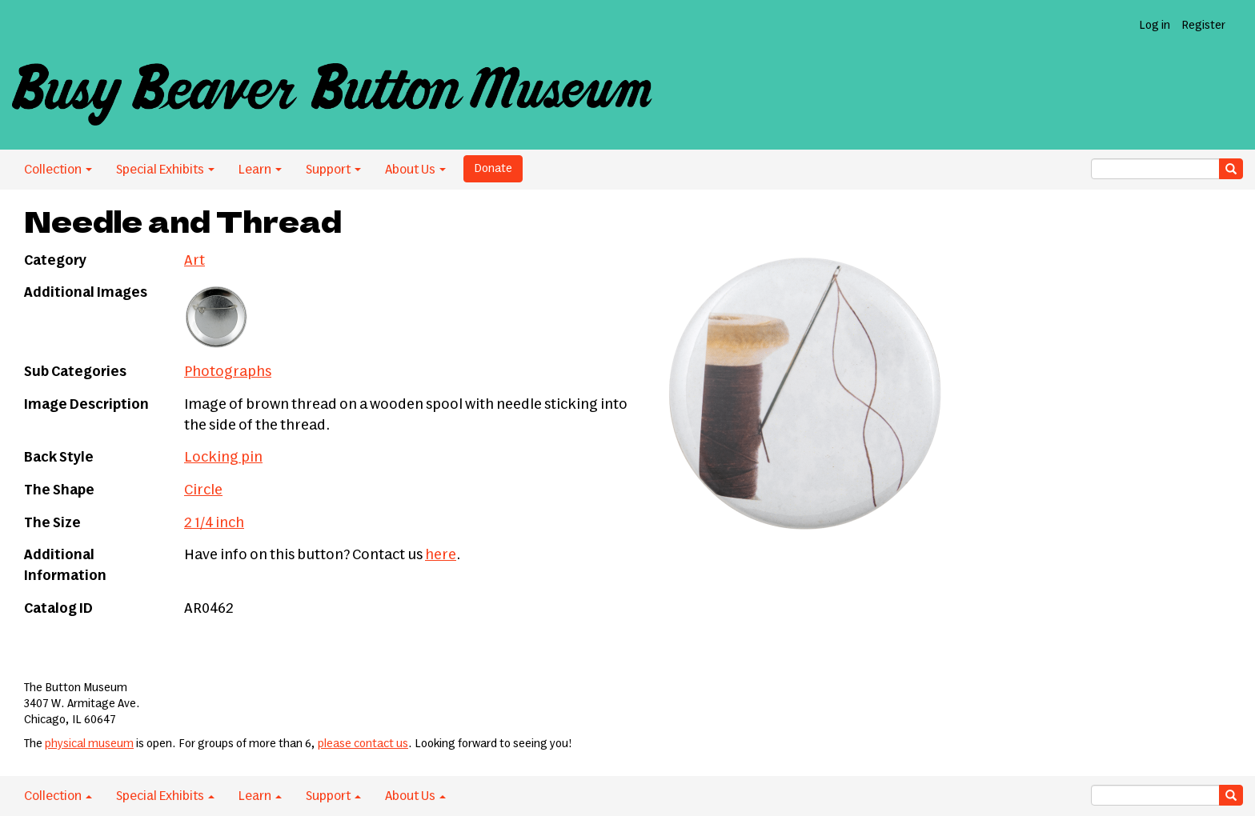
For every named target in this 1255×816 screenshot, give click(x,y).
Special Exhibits (165, 169)
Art (194, 261)
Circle (203, 490)
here (440, 555)
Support (333, 169)
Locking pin (223, 457)
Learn (260, 169)
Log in (1154, 25)
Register (1203, 25)
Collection (58, 169)
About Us (415, 169)
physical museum (89, 744)
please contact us (363, 744)
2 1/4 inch (214, 523)
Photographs (227, 372)
